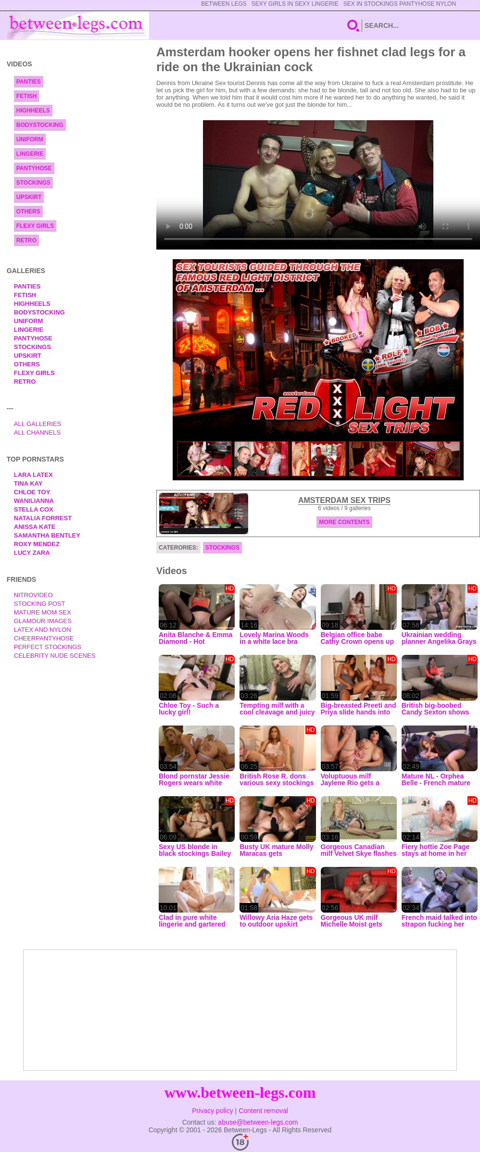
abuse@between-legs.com (258, 1122)
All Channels (37, 432)
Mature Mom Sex (42, 612)
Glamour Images (43, 621)
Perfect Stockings (47, 647)
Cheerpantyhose (44, 638)
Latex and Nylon (42, 629)
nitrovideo (33, 595)
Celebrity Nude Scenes (55, 655)
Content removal (263, 1110)
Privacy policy (212, 1110)
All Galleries (38, 423)
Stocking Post (39, 603)
